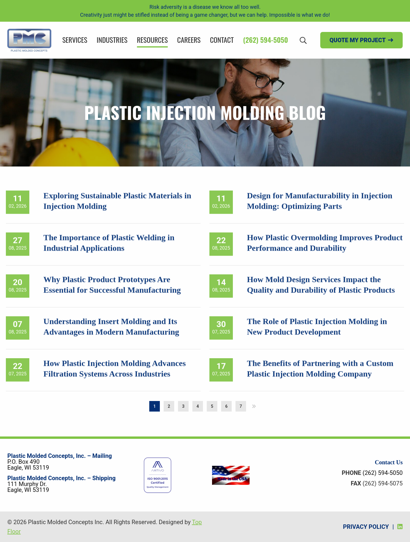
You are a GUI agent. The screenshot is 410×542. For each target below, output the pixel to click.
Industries (112, 39)
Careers (189, 39)
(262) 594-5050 (265, 39)
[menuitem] (74, 40)
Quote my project (358, 40)
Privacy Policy (366, 526)
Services (74, 39)
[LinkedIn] (400, 526)
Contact (222, 39)
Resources (152, 39)
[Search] (303, 40)
